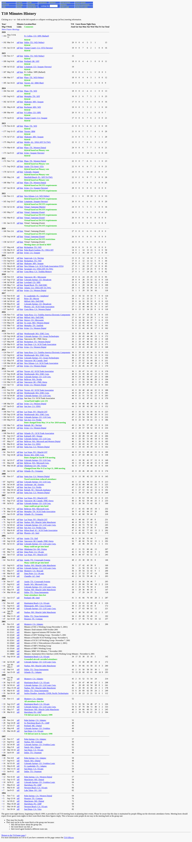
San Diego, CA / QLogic (33, 731)
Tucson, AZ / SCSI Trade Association (39, 371)
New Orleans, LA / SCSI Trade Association (41, 363)
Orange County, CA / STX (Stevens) (38, 48)
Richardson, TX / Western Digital (37, 342)
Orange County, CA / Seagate (35, 118)
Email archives (65, 2)
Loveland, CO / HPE (32, 282)
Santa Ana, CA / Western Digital (36, 447)
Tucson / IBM (29, 131)
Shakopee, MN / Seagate (33, 102)
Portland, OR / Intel (32, 598)
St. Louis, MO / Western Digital (36, 323)
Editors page (65, 7)
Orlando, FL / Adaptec (33, 672)
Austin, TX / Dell (31, 538)
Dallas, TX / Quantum (33, 753)
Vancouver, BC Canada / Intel (36, 360)
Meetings (20, 5)
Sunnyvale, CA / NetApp (34, 258)
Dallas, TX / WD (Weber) (34, 42)
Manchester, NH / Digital (34, 780)
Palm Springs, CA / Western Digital (38, 777)
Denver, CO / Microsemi (33, 320)
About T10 (5, 5)
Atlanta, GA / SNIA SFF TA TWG (37, 288)
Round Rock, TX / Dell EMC (35, 285)
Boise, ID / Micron (31, 298)
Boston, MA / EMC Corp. (34, 455)
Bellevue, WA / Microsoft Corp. (36, 463)
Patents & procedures (82, 5)
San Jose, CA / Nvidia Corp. (35, 528)
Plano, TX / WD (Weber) (34, 77)
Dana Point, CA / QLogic (34, 552)
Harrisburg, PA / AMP (32, 712)
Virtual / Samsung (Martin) (34, 207)
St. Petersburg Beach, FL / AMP (36, 723)
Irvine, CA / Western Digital (35, 290)
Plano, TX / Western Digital (35, 148)
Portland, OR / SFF (31, 61)
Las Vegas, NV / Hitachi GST (35, 412)
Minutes (19, 7)
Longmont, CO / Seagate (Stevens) (38, 67)
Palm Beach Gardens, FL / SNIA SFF (39, 250)
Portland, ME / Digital (33, 726)
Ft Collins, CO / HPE (32, 112)
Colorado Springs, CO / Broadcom (37, 280)
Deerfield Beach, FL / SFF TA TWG (38, 177)
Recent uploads (80, 2)
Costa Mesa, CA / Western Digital (37, 309)
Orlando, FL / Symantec (33, 471)
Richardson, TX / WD (32, 247)
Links (4, 7)
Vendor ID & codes (81, 7)
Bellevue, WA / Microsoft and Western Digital (42, 441)
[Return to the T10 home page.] (13, 835)
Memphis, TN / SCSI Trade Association (39, 511)
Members (64, 5)
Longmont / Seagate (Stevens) (36, 201)
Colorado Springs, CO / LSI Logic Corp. (40, 525)
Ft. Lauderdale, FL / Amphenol (36, 296)
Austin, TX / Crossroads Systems (37, 560)
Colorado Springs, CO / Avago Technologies (41, 336)
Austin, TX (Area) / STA (34, 166)
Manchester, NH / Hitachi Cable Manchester (41, 709)
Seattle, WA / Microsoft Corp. (36, 584)
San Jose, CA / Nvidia (32, 420)
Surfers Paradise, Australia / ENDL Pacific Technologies (46, 693)
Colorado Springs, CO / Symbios (37, 728)
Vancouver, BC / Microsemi (35, 277)
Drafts (30, 2)
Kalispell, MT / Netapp (33, 436)
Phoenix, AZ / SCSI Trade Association (39, 307)
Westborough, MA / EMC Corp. (36, 334)
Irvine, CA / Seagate (32, 253)
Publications (43, 2)
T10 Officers (69, 837)
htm (21, 42)
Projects (19, 2)
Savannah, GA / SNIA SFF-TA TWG (38, 269)
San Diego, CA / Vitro (32, 809)
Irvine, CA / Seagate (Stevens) (36, 188)
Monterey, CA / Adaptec (33, 624)
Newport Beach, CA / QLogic (36, 788)
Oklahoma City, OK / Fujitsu (35, 466)
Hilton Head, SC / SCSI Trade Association (40, 530)
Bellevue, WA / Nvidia (33, 379)
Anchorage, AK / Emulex (34, 484)
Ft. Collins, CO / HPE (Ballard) (36, 36)
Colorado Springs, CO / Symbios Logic (39, 744)
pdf (18, 42)
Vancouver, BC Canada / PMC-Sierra (38, 501)
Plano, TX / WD (30, 91)
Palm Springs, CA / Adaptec (35, 720)
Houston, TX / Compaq (33, 619)
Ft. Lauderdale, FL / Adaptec (35, 766)
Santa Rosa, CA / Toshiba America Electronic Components (47, 315)
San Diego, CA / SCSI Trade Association (40, 344)
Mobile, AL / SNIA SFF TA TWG (37, 142)
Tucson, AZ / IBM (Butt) (34, 83)
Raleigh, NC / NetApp (33, 425)
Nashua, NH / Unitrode (33, 742)
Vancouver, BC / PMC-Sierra (35, 382)
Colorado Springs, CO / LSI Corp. (37, 377)
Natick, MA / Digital (32, 747)
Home (4, 2)
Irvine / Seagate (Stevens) (34, 153)
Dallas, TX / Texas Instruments (36, 592)
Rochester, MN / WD (32, 107)
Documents (31, 5)
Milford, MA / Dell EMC (34, 301)
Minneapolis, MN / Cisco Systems (37, 606)
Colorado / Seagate (31, 172)
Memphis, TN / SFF (32, 96)
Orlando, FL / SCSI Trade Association (39, 433)
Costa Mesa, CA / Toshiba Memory (38, 272)
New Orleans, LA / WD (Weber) (36, 196)
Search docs (32, 7)
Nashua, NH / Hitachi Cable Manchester (40, 522)
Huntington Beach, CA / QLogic (37, 603)
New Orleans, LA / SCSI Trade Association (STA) (43, 266)
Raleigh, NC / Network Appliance (37, 490)
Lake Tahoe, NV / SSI (32, 790)
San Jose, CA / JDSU (32, 406)
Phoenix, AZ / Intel (31, 533)
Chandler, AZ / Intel (32, 576)
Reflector (53, 2)
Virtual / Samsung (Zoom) (34, 212)
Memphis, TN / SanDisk (33, 325)
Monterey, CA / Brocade (33, 571)
